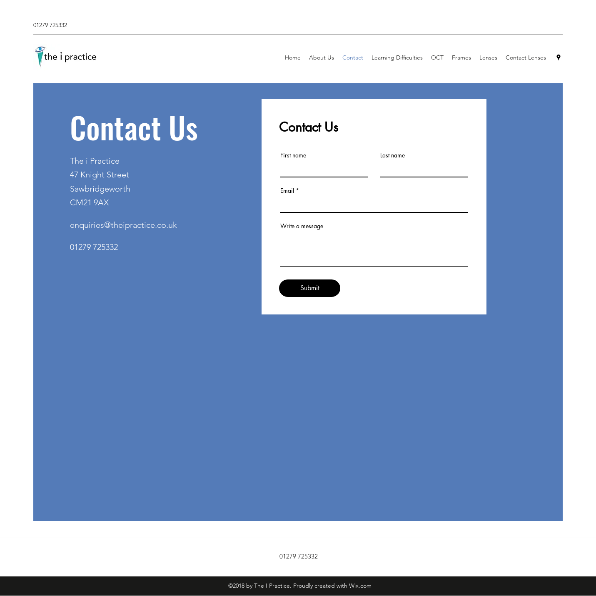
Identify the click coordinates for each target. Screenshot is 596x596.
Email (287, 191)
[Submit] (309, 288)
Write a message (301, 226)
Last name (392, 155)
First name (293, 155)
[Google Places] (558, 57)
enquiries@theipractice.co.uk (123, 225)
